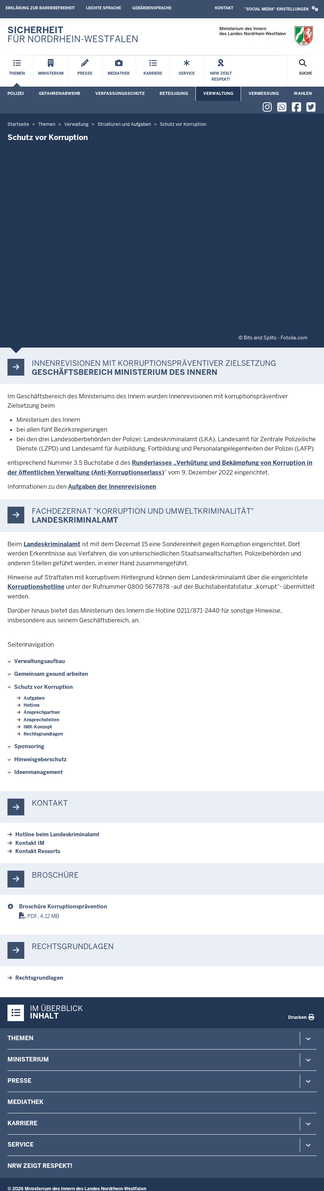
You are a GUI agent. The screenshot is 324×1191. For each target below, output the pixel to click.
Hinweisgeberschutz (40, 759)
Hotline (32, 705)
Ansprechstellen (41, 720)
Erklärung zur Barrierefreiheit (40, 8)
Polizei (15, 93)
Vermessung (264, 93)
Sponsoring (29, 746)
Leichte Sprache (103, 8)
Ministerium (28, 1059)
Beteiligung (174, 93)
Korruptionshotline (35, 587)
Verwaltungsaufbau (39, 661)
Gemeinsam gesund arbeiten (51, 674)
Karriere (22, 1123)
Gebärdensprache (152, 8)
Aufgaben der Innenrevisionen (112, 487)
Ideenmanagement (38, 772)
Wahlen (303, 93)
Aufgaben (34, 698)
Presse (19, 1081)
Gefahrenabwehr (59, 93)
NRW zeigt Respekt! (39, 1166)
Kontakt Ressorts (37, 851)
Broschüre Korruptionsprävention (63, 906)
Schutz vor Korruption (43, 687)
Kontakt (224, 8)
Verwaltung (218, 93)
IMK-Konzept (38, 727)
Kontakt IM (29, 843)
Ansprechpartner (42, 712)
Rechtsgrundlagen (43, 734)
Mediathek (25, 1102)
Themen (20, 1038)
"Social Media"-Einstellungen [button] (281, 9)
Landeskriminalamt (52, 544)
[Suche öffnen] (305, 71)
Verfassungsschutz (120, 93)
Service (20, 1144)
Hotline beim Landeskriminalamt (57, 834)
